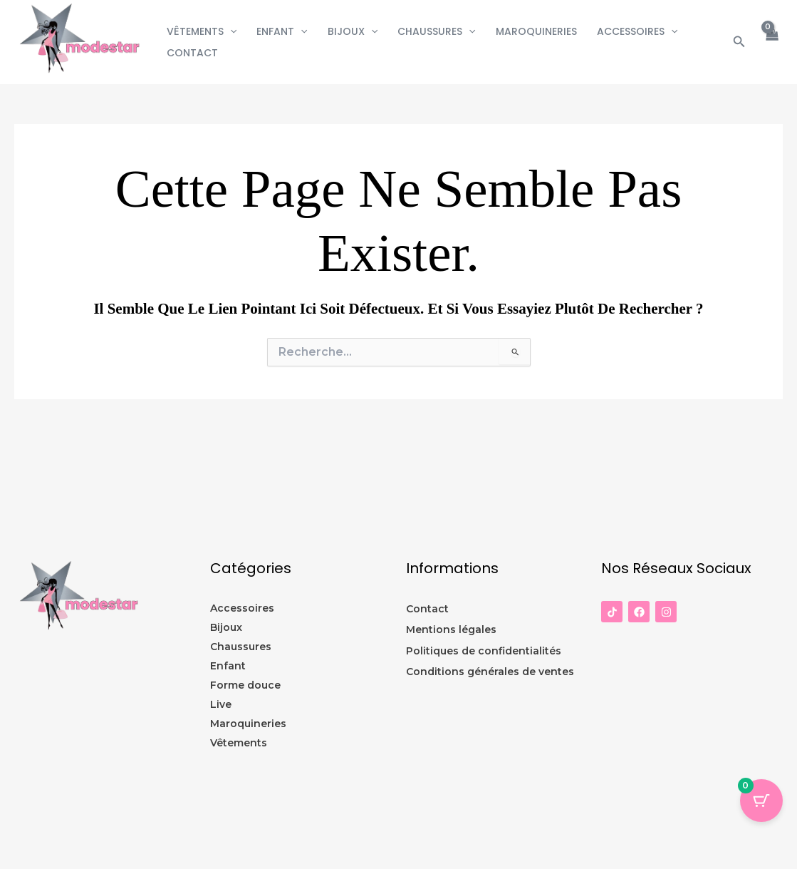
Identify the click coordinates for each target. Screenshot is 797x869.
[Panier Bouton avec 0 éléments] (761, 800)
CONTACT (192, 53)
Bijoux (352, 31)
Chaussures (436, 31)
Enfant (281, 31)
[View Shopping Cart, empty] (772, 42)
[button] (230, 31)
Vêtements (201, 31)
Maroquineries (536, 31)
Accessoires (637, 31)
